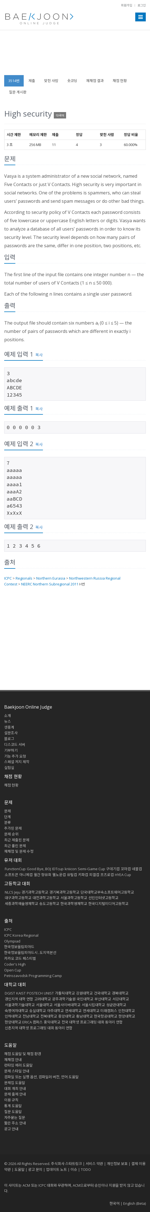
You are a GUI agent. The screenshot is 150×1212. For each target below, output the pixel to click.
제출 (31, 80)
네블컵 (137, 868)
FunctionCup (15, 868)
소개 (7, 715)
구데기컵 (113, 868)
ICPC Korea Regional (21, 935)
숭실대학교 (37, 1010)
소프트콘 (11, 874)
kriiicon (71, 868)
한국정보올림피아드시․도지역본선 (30, 952)
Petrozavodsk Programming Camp (33, 975)
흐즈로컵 (107, 874)
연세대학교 (73, 1010)
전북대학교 (48, 1016)
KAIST (21, 993)
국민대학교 (85, 998)
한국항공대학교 (105, 1016)
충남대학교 (84, 1016)
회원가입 (126, 5)
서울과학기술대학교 (20, 1004)
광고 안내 (11, 1128)
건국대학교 (102, 993)
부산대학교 (103, 998)
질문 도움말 (13, 1111)
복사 (39, 354)
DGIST (10, 993)
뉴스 (7, 721)
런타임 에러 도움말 (18, 1065)
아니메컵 (26, 874)
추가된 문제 (13, 828)
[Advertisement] (75, 55)
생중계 (9, 727)
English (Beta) (134, 1203)
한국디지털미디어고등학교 (108, 903)
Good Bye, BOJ (39, 868)
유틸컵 (72, 874)
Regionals (24, 578)
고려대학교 (42, 998)
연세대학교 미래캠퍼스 (100, 1010)
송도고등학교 (49, 903)
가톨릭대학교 (65, 993)
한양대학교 (126, 1016)
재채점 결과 (95, 80)
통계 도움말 (13, 1105)
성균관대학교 (116, 1004)
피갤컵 (94, 874)
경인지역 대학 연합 (19, 998)
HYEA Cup (123, 874)
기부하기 (11, 750)
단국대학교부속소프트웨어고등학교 (107, 892)
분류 (7, 822)
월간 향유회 (42, 874)
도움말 (10, 1045)
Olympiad (12, 941)
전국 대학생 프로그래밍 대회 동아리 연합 (92, 1022)
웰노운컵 (59, 874)
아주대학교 (55, 1010)
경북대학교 (120, 993)
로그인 (141, 5)
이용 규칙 (11, 1099)
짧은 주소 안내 (15, 1123)
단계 (7, 816)
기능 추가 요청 (15, 756)
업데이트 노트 (56, 1169)
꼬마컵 (126, 868)
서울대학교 (44, 1004)
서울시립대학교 (93, 1004)
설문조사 (11, 732)
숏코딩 (72, 80)
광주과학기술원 (64, 998)
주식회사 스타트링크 (66, 1163)
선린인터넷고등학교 (103, 897)
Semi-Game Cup (91, 868)
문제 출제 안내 (15, 1094)
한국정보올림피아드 (19, 946)
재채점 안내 (13, 1059)
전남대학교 (31, 1016)
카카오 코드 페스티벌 (20, 958)
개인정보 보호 (117, 1163)
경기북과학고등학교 (64, 892)
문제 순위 (11, 834)
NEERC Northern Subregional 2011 (49, 584)
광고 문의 (35, 1169)
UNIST (49, 993)
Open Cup (12, 970)
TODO (86, 1169)
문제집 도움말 (14, 1082)
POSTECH (35, 993)
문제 (7, 810)
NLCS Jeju (12, 892)
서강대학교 (120, 998)
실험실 (9, 767)
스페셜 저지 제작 (16, 761)
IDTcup (58, 868)
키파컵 (83, 874)
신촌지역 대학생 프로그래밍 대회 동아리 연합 (38, 1027)
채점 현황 (120, 80)
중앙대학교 (66, 1016)
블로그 (9, 738)
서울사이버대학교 (67, 1004)
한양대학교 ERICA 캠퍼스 (24, 1022)
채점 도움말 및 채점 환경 (22, 1053)
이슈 (74, 1169)
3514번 (14, 80)
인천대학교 (126, 1010)
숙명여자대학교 (16, 1010)
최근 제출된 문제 (16, 839)
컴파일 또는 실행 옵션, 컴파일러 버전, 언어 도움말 (41, 1076)
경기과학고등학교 (34, 892)
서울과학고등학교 (74, 897)
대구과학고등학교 (18, 897)
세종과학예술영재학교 (21, 903)
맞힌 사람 (51, 80)
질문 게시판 (17, 92)
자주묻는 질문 (14, 1117)
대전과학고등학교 (46, 897)
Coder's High (15, 964)
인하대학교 (13, 1016)
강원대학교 (84, 993)
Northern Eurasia (50, 578)
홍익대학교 (52, 1022)
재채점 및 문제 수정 (18, 851)
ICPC (8, 578)
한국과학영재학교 (74, 903)
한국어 (115, 1203)
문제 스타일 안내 (16, 1071)
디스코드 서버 (14, 744)
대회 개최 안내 (15, 1088)
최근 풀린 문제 (15, 845)
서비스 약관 (94, 1163)
